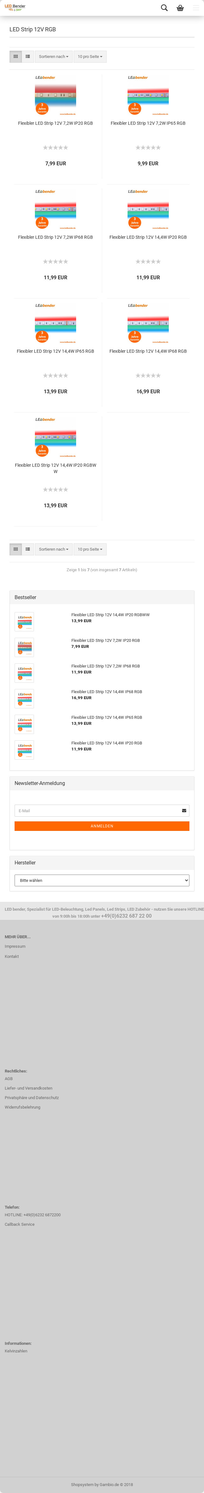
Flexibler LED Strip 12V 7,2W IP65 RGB (148, 123)
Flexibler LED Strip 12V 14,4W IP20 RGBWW (55, 468)
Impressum (15, 946)
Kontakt (12, 956)
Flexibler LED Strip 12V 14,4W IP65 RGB (55, 351)
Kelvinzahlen (16, 1351)
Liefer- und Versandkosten (28, 1088)
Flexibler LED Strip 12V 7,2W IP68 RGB (55, 237)
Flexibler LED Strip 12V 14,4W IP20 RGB (148, 237)
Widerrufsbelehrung (22, 1107)
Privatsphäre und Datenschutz (32, 1097)
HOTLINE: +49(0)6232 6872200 (33, 1214)
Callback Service (20, 1224)
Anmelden (102, 826)
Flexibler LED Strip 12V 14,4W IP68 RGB (148, 351)
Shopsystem (82, 1484)
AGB (9, 1078)
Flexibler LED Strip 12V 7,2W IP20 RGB (55, 123)
